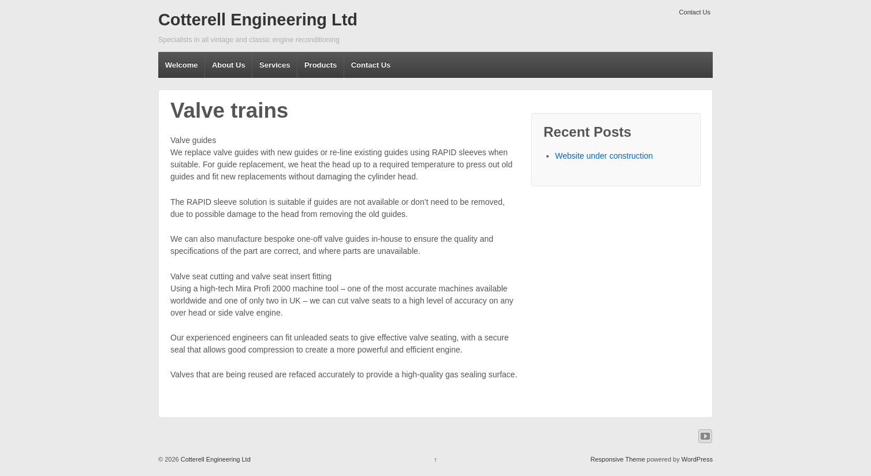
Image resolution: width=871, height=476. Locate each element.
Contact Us (694, 12)
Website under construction (604, 155)
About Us (228, 65)
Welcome (181, 65)
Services (275, 65)
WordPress (697, 459)
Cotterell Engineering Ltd (258, 19)
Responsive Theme (617, 459)
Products (320, 65)
